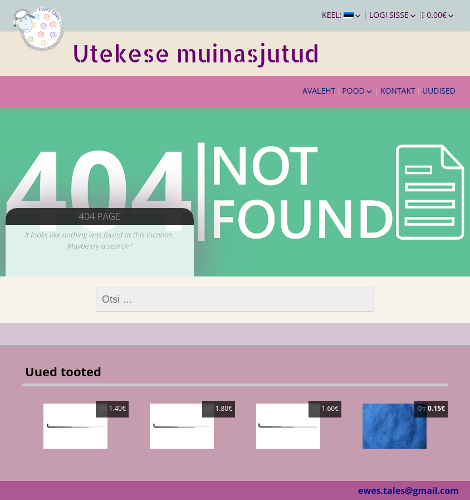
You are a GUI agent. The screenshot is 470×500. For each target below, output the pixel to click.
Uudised (439, 90)
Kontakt (397, 90)
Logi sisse (389, 14)
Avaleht (318, 90)
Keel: (338, 14)
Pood (353, 90)
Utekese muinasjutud (195, 53)
